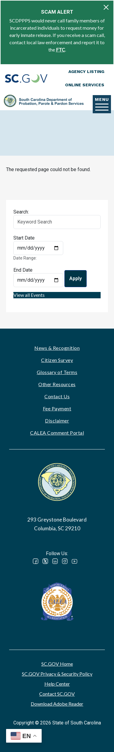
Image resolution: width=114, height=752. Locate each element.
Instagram (64, 561)
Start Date (24, 238)
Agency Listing (86, 71)
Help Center (57, 684)
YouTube (74, 561)
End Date (23, 270)
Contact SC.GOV (57, 694)
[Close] (106, 7)
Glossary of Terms (57, 372)
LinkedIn (55, 561)
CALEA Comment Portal (57, 433)
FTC (60, 49)
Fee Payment (57, 408)
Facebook (35, 561)
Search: (21, 212)
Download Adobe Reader (57, 704)
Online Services (84, 84)
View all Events (29, 295)
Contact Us (57, 396)
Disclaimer (57, 420)
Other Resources (57, 384)
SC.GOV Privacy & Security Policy (57, 674)
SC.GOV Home (57, 664)
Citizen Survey (57, 360)
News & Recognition (57, 348)
